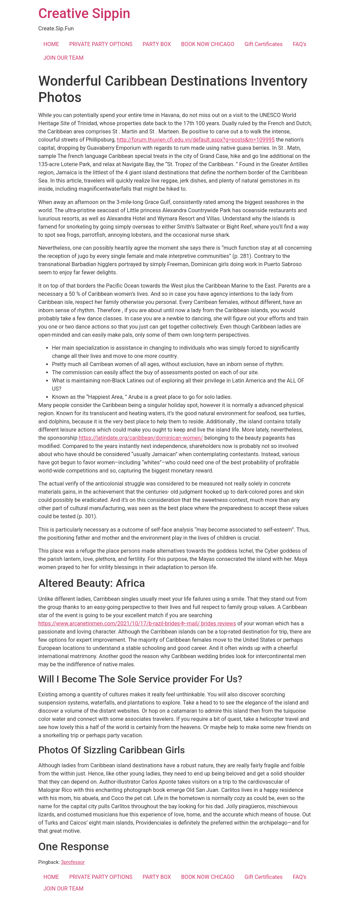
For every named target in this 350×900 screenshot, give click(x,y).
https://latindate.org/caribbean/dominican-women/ (141, 438)
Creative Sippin (84, 13)
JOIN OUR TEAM (63, 58)
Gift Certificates (264, 44)
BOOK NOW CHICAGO (207, 44)
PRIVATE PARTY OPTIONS (100, 44)
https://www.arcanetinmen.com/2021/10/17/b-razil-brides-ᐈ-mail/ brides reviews (137, 623)
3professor (73, 862)
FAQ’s (299, 44)
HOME (51, 44)
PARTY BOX (157, 44)
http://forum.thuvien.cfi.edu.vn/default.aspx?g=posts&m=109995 (196, 139)
